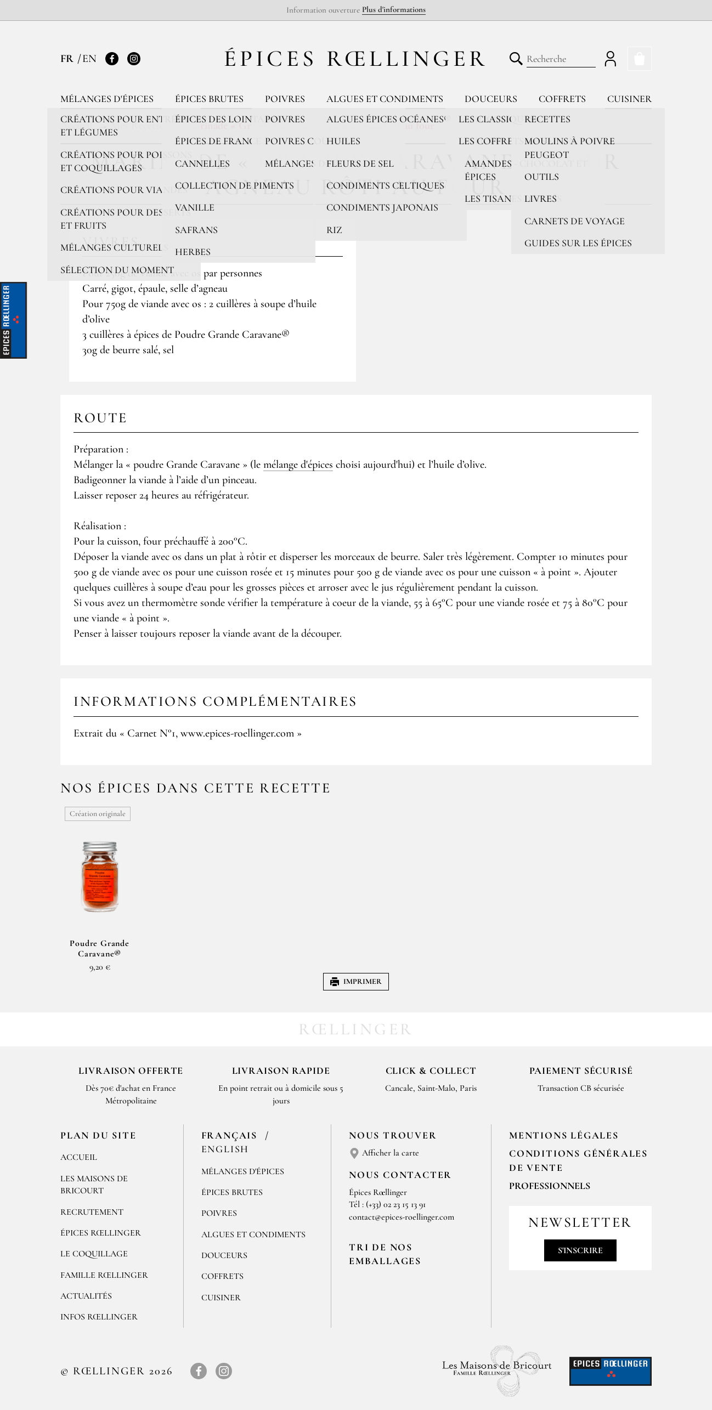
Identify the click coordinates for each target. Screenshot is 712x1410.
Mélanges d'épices (107, 99)
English (225, 1149)
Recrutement (91, 1212)
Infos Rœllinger (99, 1316)
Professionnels (549, 1186)
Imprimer (356, 981)
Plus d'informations (394, 9)
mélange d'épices (298, 464)
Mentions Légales (564, 1135)
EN (89, 58)
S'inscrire (580, 1250)
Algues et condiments (384, 99)
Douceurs (491, 99)
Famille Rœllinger (104, 1275)
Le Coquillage (94, 1253)
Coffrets (562, 99)
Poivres (285, 99)
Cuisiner (629, 99)
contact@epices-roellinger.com (401, 1216)
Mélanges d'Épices (242, 1171)
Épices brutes (209, 99)
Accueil (78, 1157)
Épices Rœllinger (356, 58)
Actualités (86, 1295)
